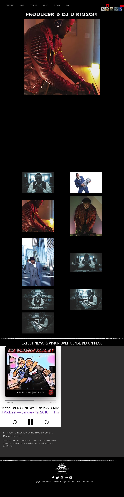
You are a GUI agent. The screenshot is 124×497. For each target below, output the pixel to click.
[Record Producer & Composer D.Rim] (120, 9)
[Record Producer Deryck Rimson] (116, 9)
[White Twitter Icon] (57, 477)
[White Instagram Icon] (62, 477)
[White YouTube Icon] (71, 477)
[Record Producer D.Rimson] (107, 9)
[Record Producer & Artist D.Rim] (111, 9)
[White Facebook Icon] (53, 477)
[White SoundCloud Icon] (66, 477)
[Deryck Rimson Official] (103, 9)
